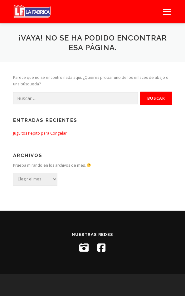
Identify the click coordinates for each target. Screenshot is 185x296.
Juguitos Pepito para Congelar (40, 133)
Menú (166, 11)
